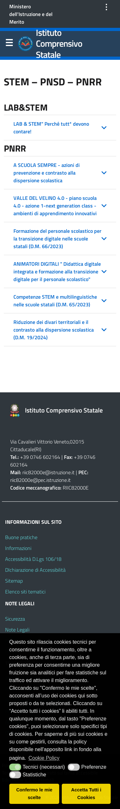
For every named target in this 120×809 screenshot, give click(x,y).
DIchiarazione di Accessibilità (35, 570)
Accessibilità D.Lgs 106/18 (33, 559)
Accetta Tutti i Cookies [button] (86, 793)
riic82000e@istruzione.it (48, 472)
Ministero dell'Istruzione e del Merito (30, 14)
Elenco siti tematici (25, 591)
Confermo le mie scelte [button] (34, 793)
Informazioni (18, 548)
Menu (9, 44)
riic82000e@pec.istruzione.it (40, 480)
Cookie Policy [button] (44, 758)
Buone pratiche (21, 537)
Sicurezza (15, 619)
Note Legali (17, 629)
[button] (60, 127)
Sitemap (14, 581)
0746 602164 (45, 457)
